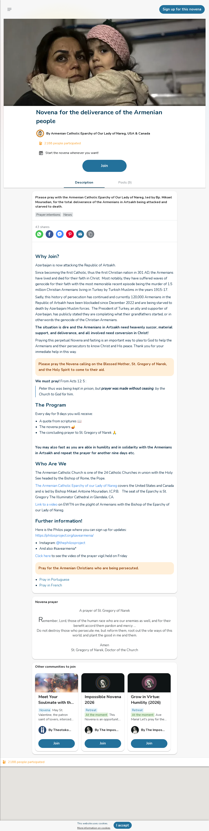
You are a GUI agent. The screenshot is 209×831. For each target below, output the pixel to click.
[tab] (84, 182)
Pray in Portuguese (54, 579)
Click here (43, 556)
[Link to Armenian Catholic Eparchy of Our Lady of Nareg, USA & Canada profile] (104, 133)
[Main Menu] (9, 9)
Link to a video (46, 504)
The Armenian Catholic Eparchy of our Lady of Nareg (76, 485)
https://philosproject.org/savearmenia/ (64, 535)
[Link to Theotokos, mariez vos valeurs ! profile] (56, 730)
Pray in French (50, 585)
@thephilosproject (70, 543)
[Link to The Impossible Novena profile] (103, 730)
